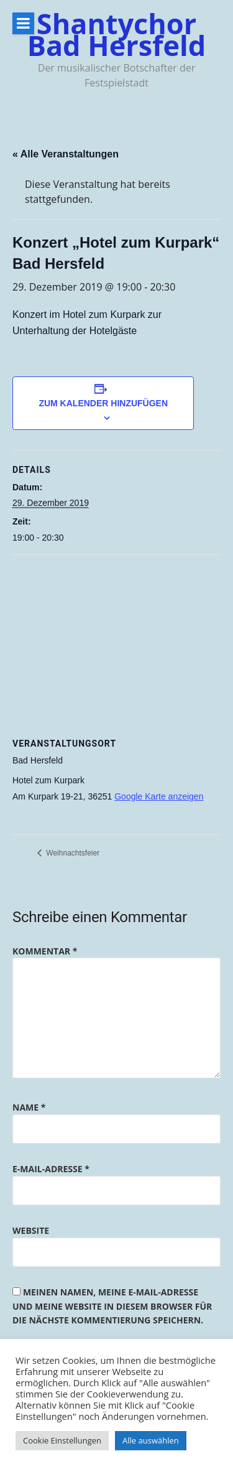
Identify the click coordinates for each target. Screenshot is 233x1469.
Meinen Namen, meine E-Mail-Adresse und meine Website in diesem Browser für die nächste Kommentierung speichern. (112, 1306)
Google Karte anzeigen (158, 796)
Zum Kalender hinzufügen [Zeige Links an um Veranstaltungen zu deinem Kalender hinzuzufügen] (103, 403)
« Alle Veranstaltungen (65, 154)
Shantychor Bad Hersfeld (116, 34)
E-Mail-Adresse (50, 1169)
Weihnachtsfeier (71, 853)
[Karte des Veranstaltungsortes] (116, 645)
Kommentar (44, 951)
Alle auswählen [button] (150, 1440)
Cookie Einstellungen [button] (62, 1440)
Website (30, 1230)
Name (28, 1107)
